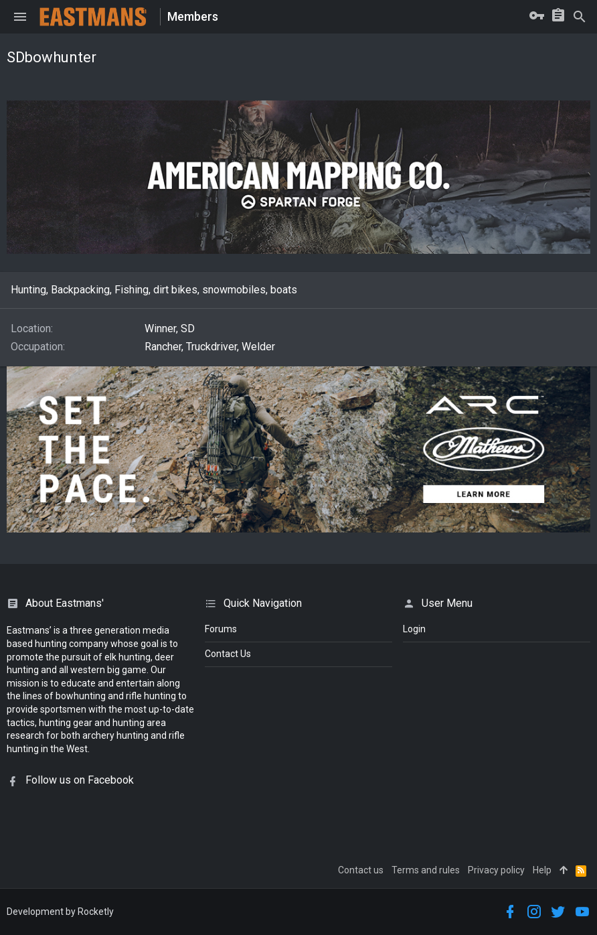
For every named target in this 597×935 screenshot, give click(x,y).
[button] (20, 17)
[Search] (579, 17)
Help (542, 870)
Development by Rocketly (60, 911)
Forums (221, 629)
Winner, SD (170, 328)
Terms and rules (426, 870)
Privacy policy (496, 870)
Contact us (360, 870)
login (414, 629)
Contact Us (228, 653)
